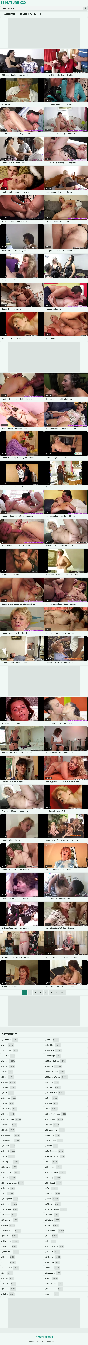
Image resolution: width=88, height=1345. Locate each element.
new (52, 1098)
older (53, 1125)
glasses (10, 1215)
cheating (10, 1109)
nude (52, 1103)
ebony (9, 1146)
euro (9, 1156)
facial (9, 1178)
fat (8, 1193)
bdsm (9, 1082)
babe (9, 1066)
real (52, 1162)
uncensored (55, 1246)
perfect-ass (55, 1151)
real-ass (54, 1167)
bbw (8, 1077)
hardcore (11, 1241)
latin (53, 1040)
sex (52, 1188)
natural (54, 1087)
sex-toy (53, 1193)
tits (52, 1236)
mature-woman (57, 1077)
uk (51, 1241)
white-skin (55, 1289)
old (52, 1109)
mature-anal (56, 1072)
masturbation (56, 1061)
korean (9, 1289)
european (11, 1162)
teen (53, 1225)
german (10, 1204)
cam (8, 1093)
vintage (53, 1262)
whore (53, 1294)
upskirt (53, 1252)
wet (52, 1278)
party (52, 1146)
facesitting (11, 1172)
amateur (10, 1040)
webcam (54, 1273)
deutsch (10, 1125)
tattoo (53, 1220)
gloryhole (10, 1220)
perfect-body (56, 1156)
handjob (10, 1236)
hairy (9, 1225)
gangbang (10, 1199)
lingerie (54, 1050)
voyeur (53, 1268)
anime (9, 1056)
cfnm (8, 1103)
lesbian (54, 1045)
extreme (10, 1167)
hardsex (10, 1246)
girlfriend (10, 1209)
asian (9, 1061)
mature (54, 1066)
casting (9, 1098)
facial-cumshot (13, 1183)
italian (9, 1257)
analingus (10, 1050)
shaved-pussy (57, 1209)
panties (53, 1135)
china (9, 1114)
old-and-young (56, 1114)
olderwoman (56, 1130)
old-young (55, 1119)
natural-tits (56, 1093)
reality (54, 1178)
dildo (9, 1130)
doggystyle (11, 1135)
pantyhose (55, 1140)
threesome (55, 1231)
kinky (8, 1278)
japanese (11, 1268)
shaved (54, 1204)
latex (9, 1294)
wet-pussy (55, 1284)
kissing (9, 1284)
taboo (53, 1215)
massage (54, 1056)
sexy (53, 1199)
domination (11, 1140)
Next (62, 992)
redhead (54, 1183)
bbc (8, 1072)
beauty (9, 1087)
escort (9, 1151)
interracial (11, 1252)
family (9, 1188)
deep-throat (12, 1119)
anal (8, 1045)
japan (9, 1262)
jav (8, 1273)
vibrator (54, 1257)
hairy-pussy (12, 1231)
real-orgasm (56, 1172)
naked (53, 1082)
